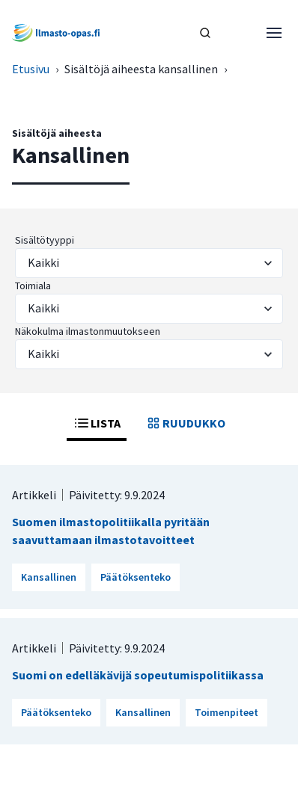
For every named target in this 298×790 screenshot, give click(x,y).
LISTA (97, 423)
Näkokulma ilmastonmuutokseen (87, 331)
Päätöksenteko (135, 577)
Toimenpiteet (226, 712)
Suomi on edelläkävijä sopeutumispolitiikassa (138, 674)
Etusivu (30, 68)
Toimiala (33, 285)
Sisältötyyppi (44, 240)
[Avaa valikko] (274, 33)
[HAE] (205, 33)
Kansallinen (48, 577)
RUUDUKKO (185, 423)
